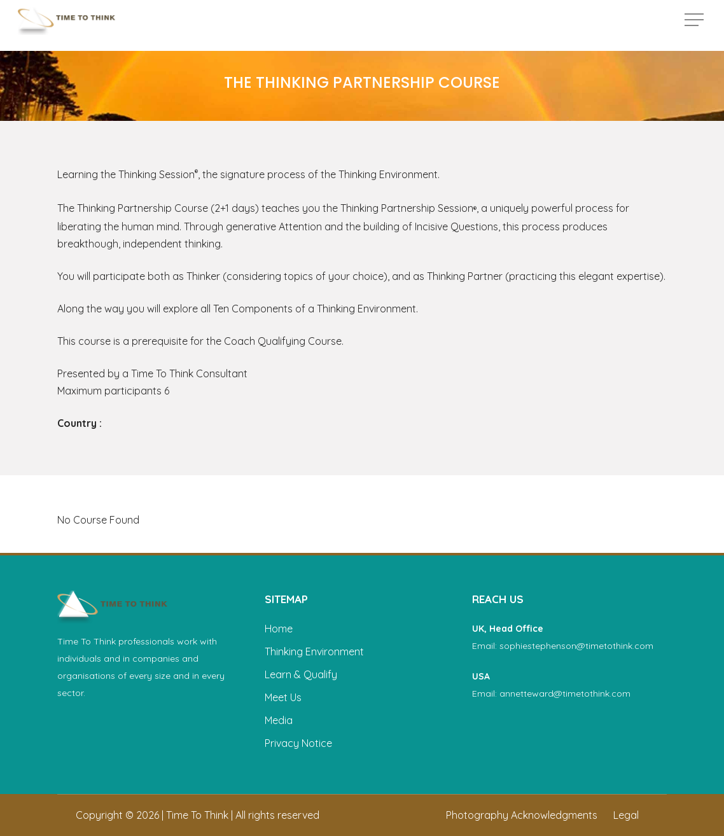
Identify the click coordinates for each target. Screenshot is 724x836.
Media (279, 720)
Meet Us (283, 697)
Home (279, 628)
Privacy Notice (298, 743)
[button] (695, 25)
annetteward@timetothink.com (564, 693)
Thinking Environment (314, 651)
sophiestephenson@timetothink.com (576, 645)
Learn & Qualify (301, 674)
